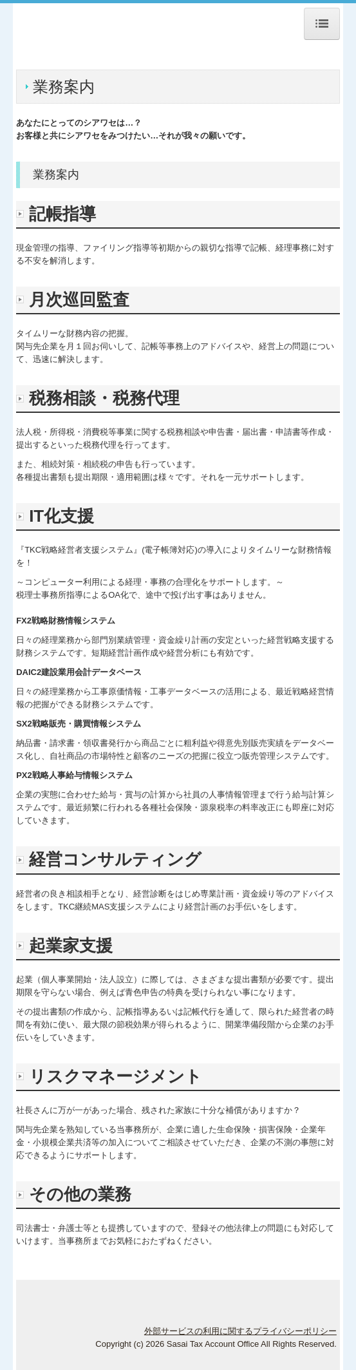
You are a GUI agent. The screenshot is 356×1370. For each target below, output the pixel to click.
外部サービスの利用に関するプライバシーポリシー (240, 1331)
